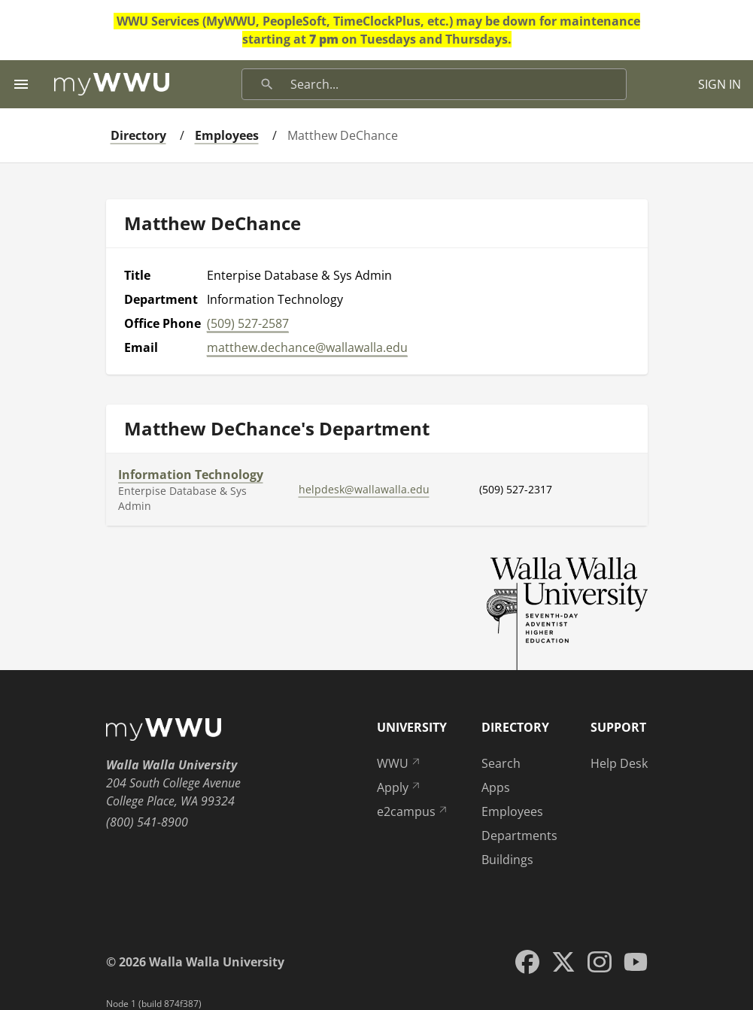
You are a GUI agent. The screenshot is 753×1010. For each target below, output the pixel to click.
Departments (519, 835)
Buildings (507, 859)
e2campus (413, 811)
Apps (495, 787)
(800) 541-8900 (147, 822)
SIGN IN (719, 84)
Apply (399, 787)
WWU (399, 763)
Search (501, 763)
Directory (138, 135)
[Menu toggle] (21, 84)
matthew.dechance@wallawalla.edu (307, 347)
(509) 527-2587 (248, 323)
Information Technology (190, 474)
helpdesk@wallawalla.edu (364, 489)
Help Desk (619, 763)
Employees (227, 135)
